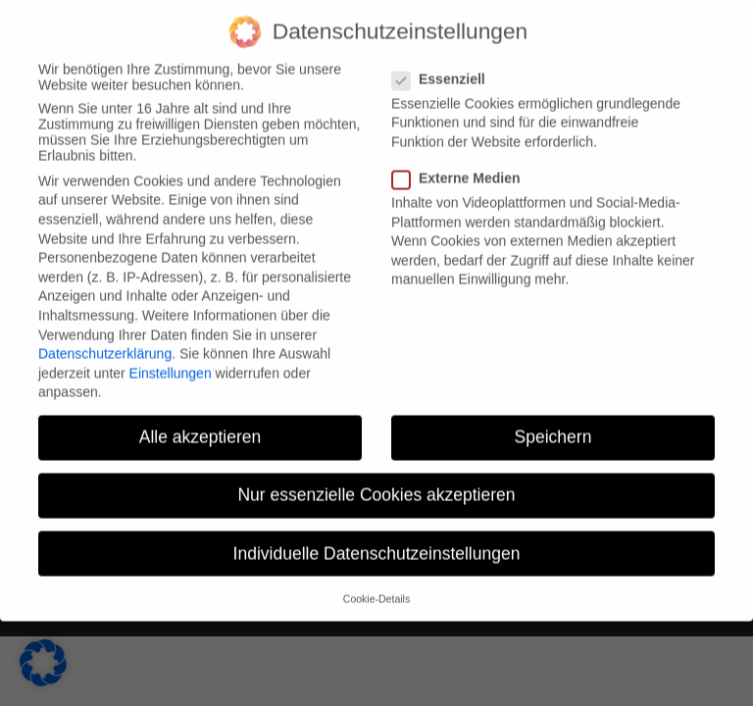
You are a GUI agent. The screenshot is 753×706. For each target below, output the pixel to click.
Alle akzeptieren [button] (200, 424)
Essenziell (446, 66)
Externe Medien (463, 166)
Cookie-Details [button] (376, 585)
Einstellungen (170, 360)
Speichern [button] (553, 424)
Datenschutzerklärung (105, 341)
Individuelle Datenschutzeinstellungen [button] (377, 540)
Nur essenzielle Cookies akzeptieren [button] (376, 482)
